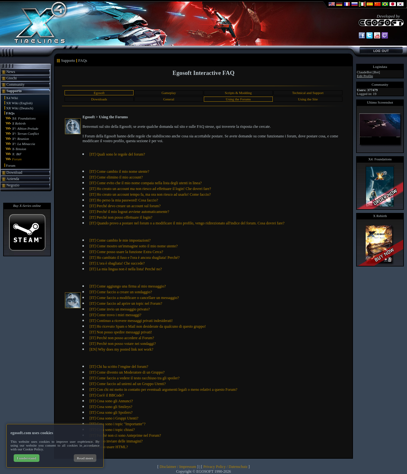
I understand (26, 458)
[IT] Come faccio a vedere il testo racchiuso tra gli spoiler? (134, 378)
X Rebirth (18, 123)
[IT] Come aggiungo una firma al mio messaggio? (127, 286)
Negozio (12, 185)
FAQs (10, 113)
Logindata (380, 67)
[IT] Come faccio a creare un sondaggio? (120, 292)
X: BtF (17, 154)
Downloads (99, 99)
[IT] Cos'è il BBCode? (106, 395)
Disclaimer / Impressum (178, 466)
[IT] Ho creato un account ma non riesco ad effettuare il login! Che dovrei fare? (150, 188)
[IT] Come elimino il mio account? (116, 177)
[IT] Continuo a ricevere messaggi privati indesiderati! (131, 320)
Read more (85, 458)
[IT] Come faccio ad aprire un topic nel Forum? (125, 303)
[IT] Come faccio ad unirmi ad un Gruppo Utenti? (127, 384)
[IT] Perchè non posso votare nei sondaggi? (122, 343)
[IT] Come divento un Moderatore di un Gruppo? (126, 372)
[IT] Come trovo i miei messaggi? (115, 315)
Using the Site (308, 99)
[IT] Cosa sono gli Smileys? (110, 407)
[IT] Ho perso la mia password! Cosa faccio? (123, 200)
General (168, 99)
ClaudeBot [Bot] (368, 72)
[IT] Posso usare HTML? (108, 447)
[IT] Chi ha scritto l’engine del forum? (118, 366)
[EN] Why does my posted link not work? (121, 349)
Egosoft (99, 93)
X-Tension (19, 149)
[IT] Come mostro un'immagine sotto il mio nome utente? (133, 246)
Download (14, 172)
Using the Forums (238, 99)
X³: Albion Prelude (25, 128)
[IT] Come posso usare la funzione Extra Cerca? (126, 252)
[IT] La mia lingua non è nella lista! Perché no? (125, 269)
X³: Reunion (20, 139)
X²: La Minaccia (23, 144)
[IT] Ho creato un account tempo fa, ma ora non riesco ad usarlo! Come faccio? (150, 194)
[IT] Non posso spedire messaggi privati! (120, 332)
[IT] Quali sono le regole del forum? (117, 154)
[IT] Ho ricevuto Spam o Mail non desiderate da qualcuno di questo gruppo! (147, 326)
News (10, 71)
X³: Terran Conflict (25, 133)
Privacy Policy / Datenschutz (225, 466)
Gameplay (169, 93)
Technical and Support (308, 93)
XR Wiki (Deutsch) (19, 108)
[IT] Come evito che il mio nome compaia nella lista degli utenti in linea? (145, 183)
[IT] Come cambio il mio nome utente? (119, 171)
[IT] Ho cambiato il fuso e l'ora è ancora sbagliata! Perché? (134, 257)
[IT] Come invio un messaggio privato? (119, 309)
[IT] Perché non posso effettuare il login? (120, 217)
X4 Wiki (12, 98)
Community (15, 84)
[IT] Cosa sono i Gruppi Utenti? (113, 418)
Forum (17, 159)
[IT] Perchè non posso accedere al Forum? (121, 338)
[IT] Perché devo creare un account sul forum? (125, 206)
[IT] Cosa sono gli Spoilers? (110, 412)
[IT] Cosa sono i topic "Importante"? (117, 424)
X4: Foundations (24, 118)
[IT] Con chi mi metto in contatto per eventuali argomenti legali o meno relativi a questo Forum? (163, 389)
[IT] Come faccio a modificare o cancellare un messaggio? (134, 297)
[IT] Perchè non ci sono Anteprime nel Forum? (125, 435)
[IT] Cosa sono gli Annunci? (111, 401)
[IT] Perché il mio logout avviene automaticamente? (129, 211)
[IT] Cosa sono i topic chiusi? (112, 429)
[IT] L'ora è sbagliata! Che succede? (117, 263)
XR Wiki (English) (19, 103)
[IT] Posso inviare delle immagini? (115, 441)
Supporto (14, 91)
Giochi (11, 78)
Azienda (12, 179)
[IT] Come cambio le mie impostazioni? (119, 240)
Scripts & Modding (238, 93)
